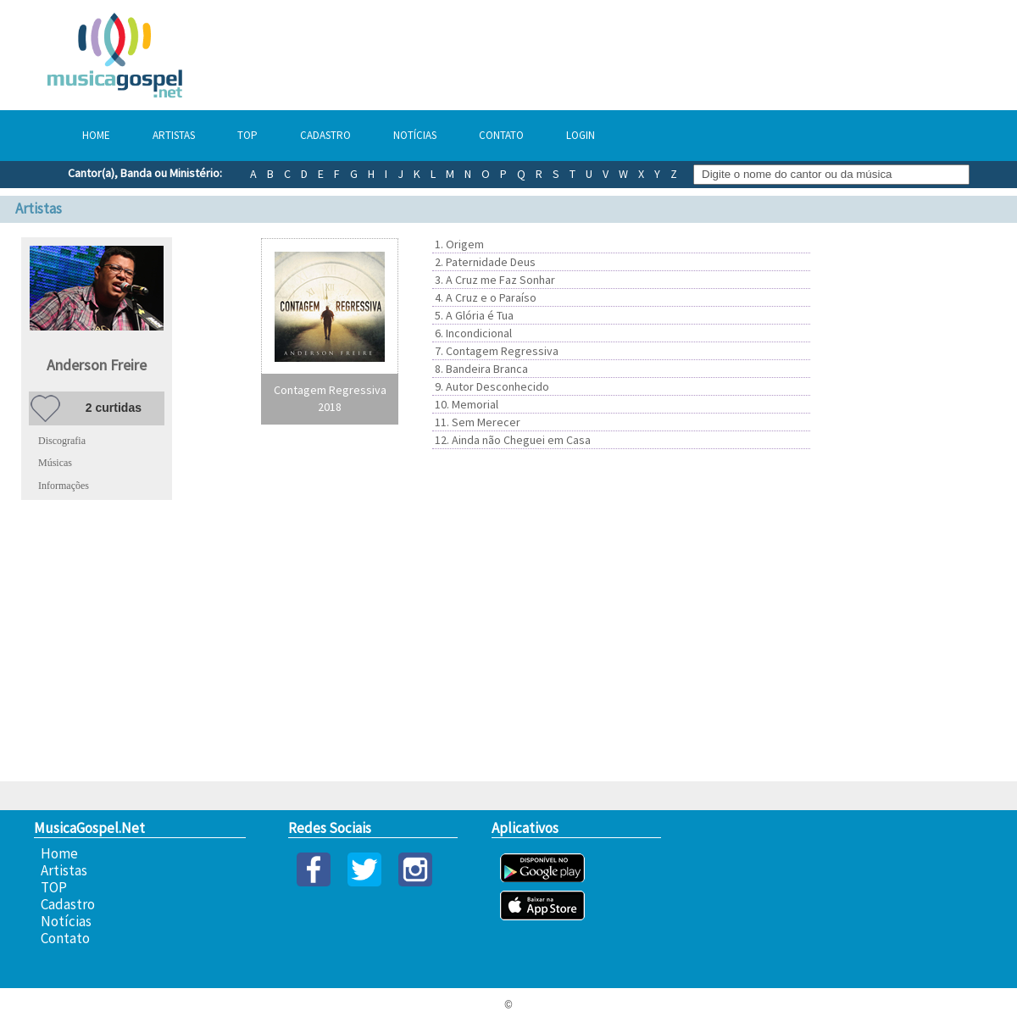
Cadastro (325, 135)
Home (96, 135)
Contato (501, 135)
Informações (63, 486)
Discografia (62, 441)
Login (580, 135)
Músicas (55, 463)
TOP (247, 135)
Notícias (414, 135)
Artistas (174, 135)
